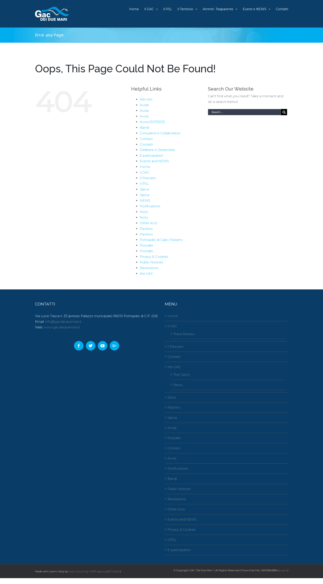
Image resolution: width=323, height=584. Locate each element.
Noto (144, 212)
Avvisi (144, 116)
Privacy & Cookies (154, 257)
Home (145, 167)
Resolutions (149, 268)
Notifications (150, 206)
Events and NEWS (154, 161)
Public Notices (151, 262)
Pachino (146, 229)
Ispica (144, 189)
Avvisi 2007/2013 (152, 122)
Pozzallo (146, 245)
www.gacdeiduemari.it (62, 327)
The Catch (181, 375)
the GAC (146, 273)
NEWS (145, 200)
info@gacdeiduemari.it (63, 322)
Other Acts (148, 223)
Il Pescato (148, 178)
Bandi (144, 127)
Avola (144, 105)
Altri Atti (146, 99)
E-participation (151, 155)
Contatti (146, 144)
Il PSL (144, 184)
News (178, 385)
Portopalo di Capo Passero (161, 240)
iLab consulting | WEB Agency (87, 571)
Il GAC (144, 172)
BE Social (113, 571)
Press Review (184, 334)
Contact (146, 139)
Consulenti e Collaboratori (160, 133)
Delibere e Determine (157, 150)
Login (283, 570)
